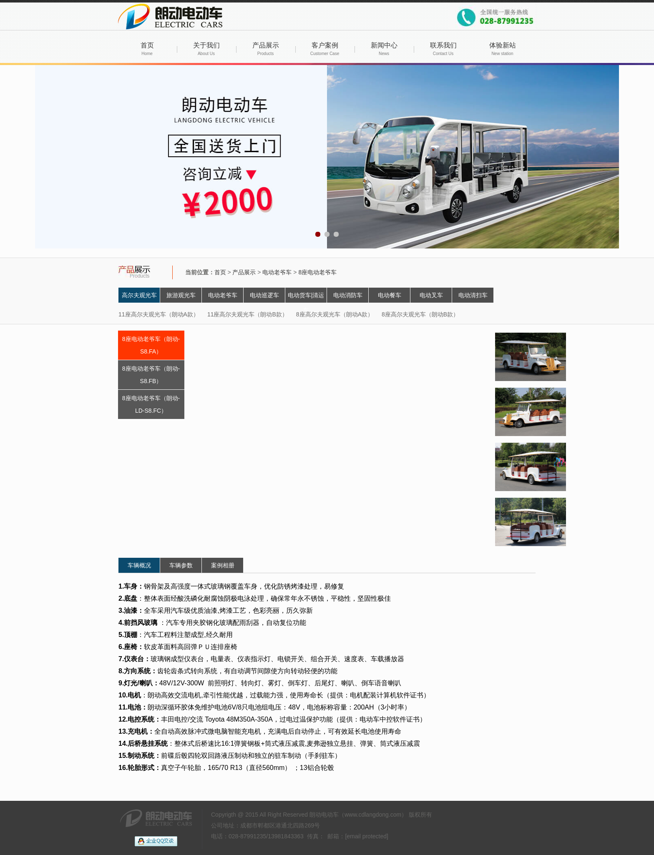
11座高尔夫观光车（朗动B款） (247, 314)
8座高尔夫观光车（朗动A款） (334, 314)
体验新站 (502, 49)
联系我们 (443, 49)
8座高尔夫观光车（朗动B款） (420, 314)
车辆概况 (139, 565)
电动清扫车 (473, 295)
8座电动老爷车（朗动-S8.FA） (151, 345)
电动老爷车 (277, 272)
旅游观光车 (181, 295)
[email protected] (366, 836)
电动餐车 (389, 295)
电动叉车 (431, 295)
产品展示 (265, 49)
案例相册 (222, 565)
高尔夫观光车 (139, 295)
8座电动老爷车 (317, 272)
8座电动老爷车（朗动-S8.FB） (151, 374)
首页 (147, 49)
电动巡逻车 (264, 295)
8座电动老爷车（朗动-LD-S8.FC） (151, 404)
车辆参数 (181, 565)
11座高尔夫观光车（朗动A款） (158, 314)
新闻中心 (384, 49)
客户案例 (324, 49)
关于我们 (206, 49)
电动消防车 (347, 295)
